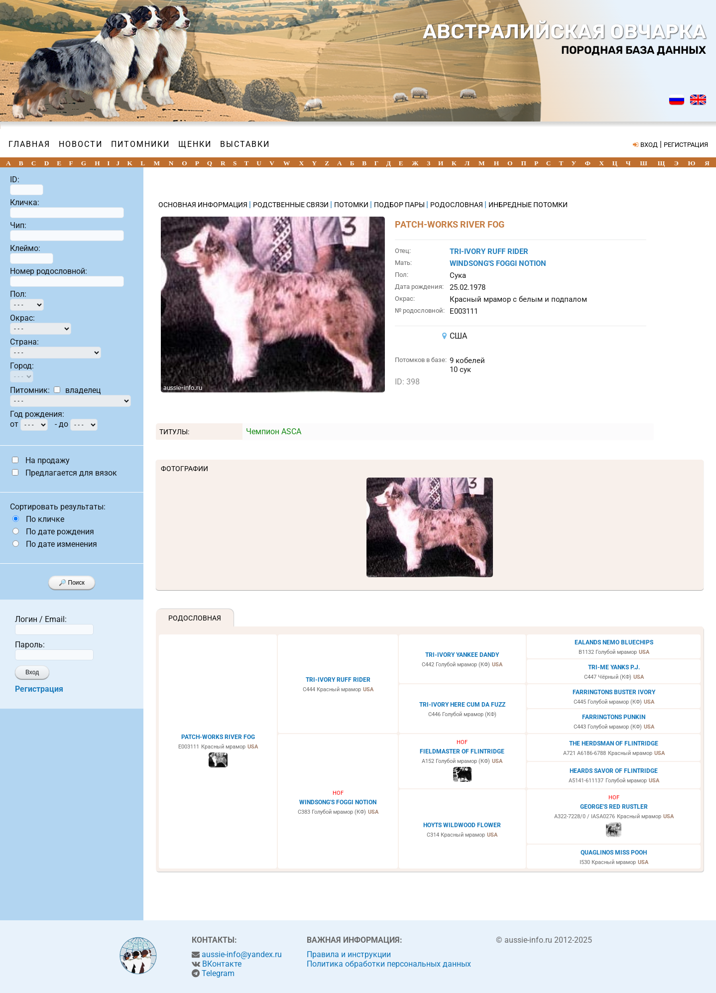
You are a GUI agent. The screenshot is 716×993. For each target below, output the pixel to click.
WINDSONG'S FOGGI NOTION (498, 263)
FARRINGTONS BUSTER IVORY (614, 692)
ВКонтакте (221, 964)
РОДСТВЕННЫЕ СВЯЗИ (291, 205)
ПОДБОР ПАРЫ (400, 205)
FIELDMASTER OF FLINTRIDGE (462, 751)
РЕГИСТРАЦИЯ (686, 144)
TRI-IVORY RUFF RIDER (489, 251)
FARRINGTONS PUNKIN (613, 717)
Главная (29, 144)
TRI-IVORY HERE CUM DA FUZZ (462, 704)
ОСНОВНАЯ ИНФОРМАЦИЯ (203, 205)
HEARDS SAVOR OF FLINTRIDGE (614, 770)
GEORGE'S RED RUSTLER (614, 806)
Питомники (140, 144)
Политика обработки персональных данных (389, 964)
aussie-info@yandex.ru (242, 954)
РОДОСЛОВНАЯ (457, 205)
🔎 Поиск (72, 582)
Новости (81, 144)
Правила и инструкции (349, 954)
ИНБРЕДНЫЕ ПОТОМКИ (528, 205)
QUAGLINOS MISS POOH (614, 852)
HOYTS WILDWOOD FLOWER (462, 825)
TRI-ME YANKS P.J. (614, 667)
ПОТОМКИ (352, 205)
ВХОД (649, 144)
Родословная (194, 618)
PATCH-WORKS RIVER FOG (218, 737)
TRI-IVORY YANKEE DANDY (462, 654)
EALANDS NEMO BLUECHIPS (614, 642)
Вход (32, 672)
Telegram (218, 973)
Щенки (195, 144)
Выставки (245, 144)
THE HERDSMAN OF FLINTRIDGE (613, 743)
